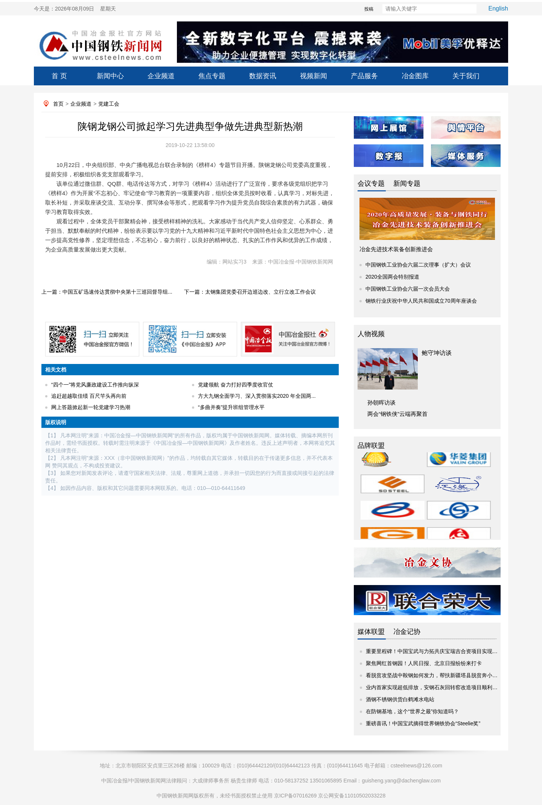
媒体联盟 (371, 631)
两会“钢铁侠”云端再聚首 (397, 414)
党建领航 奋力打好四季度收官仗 (235, 385)
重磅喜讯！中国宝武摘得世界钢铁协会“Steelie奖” (423, 723)
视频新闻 (313, 76)
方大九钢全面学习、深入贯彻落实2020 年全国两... (257, 396)
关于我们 (466, 76)
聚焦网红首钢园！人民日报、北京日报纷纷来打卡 (424, 663)
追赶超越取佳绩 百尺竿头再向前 (88, 396)
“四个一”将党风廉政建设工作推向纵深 (95, 385)
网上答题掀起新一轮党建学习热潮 (90, 407)
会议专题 (371, 183)
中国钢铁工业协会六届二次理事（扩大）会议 (418, 265)
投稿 (355, 9)
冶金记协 (406, 631)
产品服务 (364, 76)
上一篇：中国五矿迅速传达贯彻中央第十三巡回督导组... (106, 292)
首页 (58, 104)
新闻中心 (110, 76)
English (498, 8)
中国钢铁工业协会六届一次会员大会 (407, 289)
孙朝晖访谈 (381, 402)
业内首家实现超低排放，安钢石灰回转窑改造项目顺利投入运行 (439, 687)
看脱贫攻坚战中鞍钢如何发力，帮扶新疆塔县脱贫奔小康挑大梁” (440, 675)
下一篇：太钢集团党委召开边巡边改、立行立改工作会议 (250, 292)
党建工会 (108, 104)
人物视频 (371, 334)
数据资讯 (262, 76)
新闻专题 (406, 183)
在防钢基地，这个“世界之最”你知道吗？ (412, 711)
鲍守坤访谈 (437, 353)
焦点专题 (211, 76)
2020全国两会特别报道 (392, 277)
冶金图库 (415, 76)
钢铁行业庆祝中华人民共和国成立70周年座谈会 (421, 301)
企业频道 (161, 76)
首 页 (59, 76)
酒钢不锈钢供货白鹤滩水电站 (400, 699)
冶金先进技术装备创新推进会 (396, 249)
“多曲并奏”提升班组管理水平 (231, 407)
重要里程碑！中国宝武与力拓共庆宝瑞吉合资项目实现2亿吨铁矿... (443, 651)
